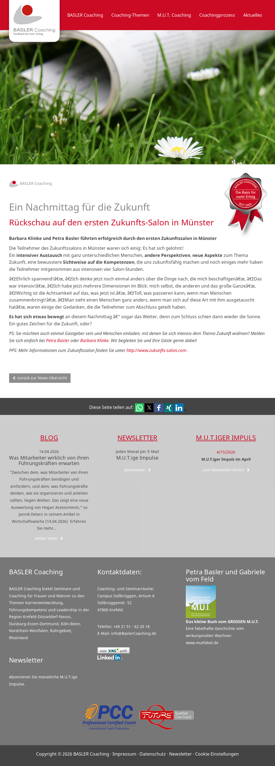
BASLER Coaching (30, 183)
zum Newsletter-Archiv (226, 469)
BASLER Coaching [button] (85, 15)
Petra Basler (57, 340)
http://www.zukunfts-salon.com (156, 350)
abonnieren (137, 469)
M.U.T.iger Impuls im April (226, 459)
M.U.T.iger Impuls (226, 437)
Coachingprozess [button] (217, 15)
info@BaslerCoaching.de (133, 633)
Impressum (124, 754)
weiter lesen (49, 538)
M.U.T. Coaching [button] (174, 15)
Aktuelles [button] (252, 15)
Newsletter (137, 437)
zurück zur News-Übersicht (40, 377)
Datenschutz (153, 754)
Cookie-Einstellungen (217, 754)
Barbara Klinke (94, 340)
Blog (49, 437)
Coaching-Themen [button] (130, 15)
